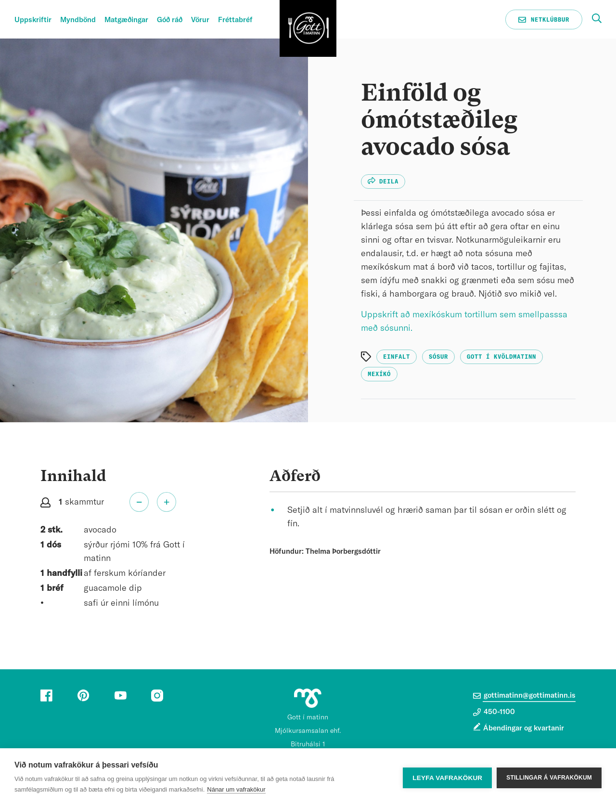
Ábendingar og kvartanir (523, 728)
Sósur (438, 357)
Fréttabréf (235, 20)
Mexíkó (379, 374)
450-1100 (494, 712)
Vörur (200, 20)
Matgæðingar (126, 20)
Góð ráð (169, 20)
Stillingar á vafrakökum (549, 777)
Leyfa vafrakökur (447, 777)
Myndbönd (78, 20)
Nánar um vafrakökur (236, 789)
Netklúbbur (543, 20)
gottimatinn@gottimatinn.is (524, 696)
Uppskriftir (32, 20)
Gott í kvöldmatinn (501, 357)
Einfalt (396, 357)
